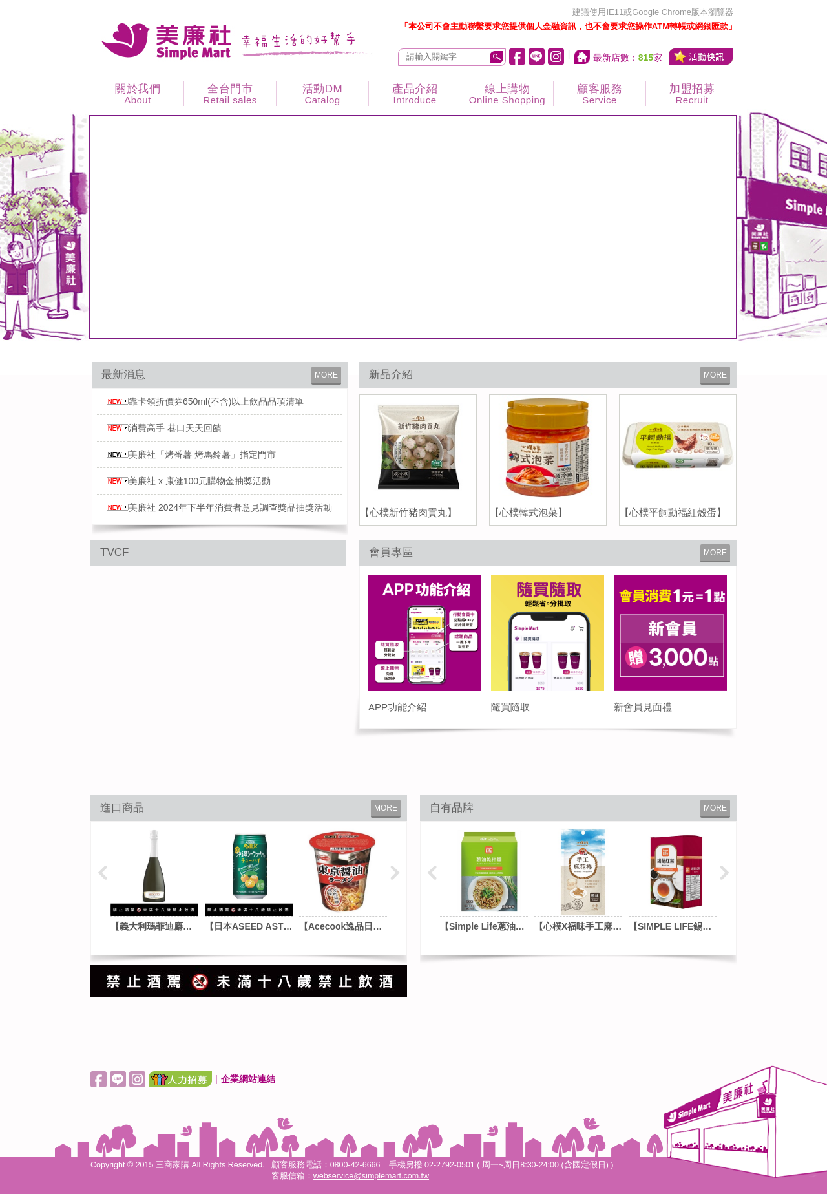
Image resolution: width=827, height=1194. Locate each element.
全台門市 (230, 94)
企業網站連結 (248, 1079)
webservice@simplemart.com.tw (371, 1175)
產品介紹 (415, 94)
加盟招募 (692, 94)
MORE (326, 374)
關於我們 (137, 94)
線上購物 (507, 94)
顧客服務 (599, 94)
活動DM (322, 94)
